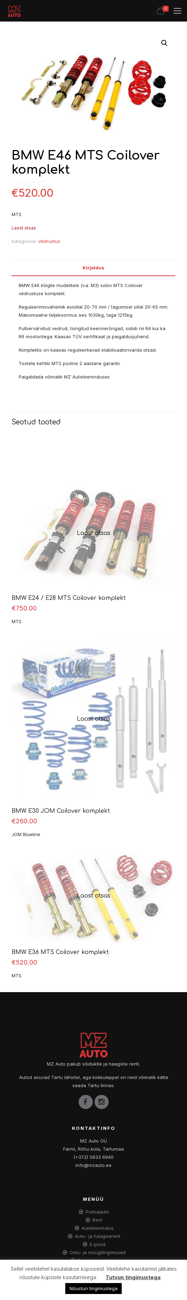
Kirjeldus (93, 267)
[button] (164, 43)
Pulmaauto (97, 1212)
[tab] (93, 268)
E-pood (97, 1244)
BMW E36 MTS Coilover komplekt (60, 952)
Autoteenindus (98, 1228)
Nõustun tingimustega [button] (93, 1288)
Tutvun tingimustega (133, 1277)
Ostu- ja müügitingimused (98, 1252)
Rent (97, 1220)
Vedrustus (49, 241)
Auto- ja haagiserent (97, 1236)
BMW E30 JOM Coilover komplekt (61, 811)
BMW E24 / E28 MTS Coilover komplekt (69, 598)
